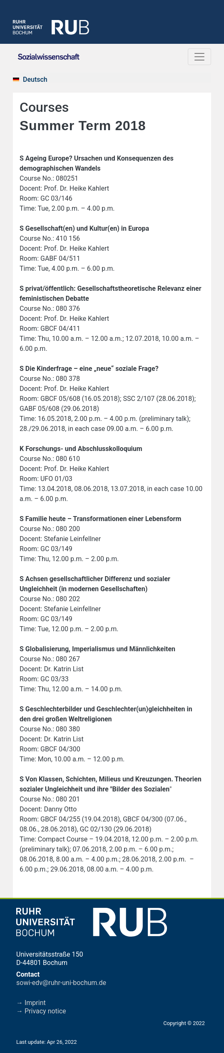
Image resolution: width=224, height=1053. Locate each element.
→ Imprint (31, 1003)
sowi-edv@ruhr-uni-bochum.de (61, 983)
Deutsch (35, 79)
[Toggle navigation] (199, 56)
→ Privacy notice (41, 1011)
